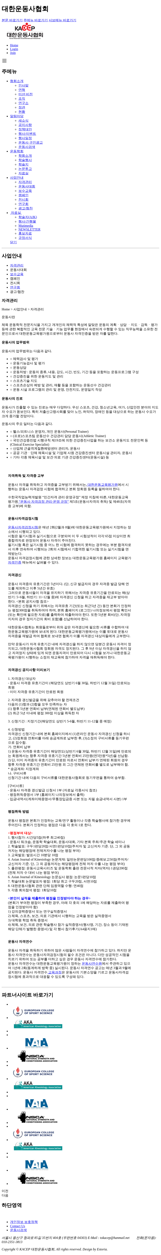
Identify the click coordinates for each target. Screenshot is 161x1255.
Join (13, 53)
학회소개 (25, 155)
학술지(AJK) (27, 217)
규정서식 (25, 238)
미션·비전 (25, 94)
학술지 (23, 164)
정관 (21, 107)
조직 (21, 98)
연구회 (23, 204)
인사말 (23, 85)
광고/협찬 (25, 208)
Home (14, 45)
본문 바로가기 (12, 20)
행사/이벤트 (27, 133)
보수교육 (25, 191)
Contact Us (17, 1226)
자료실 (23, 173)
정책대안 (25, 129)
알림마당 (16, 116)
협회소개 (16, 81)
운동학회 (16, 151)
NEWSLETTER (29, 229)
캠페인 (23, 195)
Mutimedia (25, 225)
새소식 (23, 120)
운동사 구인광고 (30, 142)
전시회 (23, 199)
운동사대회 (26, 186)
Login (14, 49)
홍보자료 (25, 233)
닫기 (13, 242)
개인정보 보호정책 (24, 1222)
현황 (21, 112)
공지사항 (25, 125)
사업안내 (16, 177)
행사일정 (25, 138)
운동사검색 (26, 147)
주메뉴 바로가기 (35, 20)
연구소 (23, 103)
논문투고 (25, 169)
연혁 (21, 90)
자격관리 (25, 182)
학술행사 (25, 160)
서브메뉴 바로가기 (62, 20)
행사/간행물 (27, 221)
